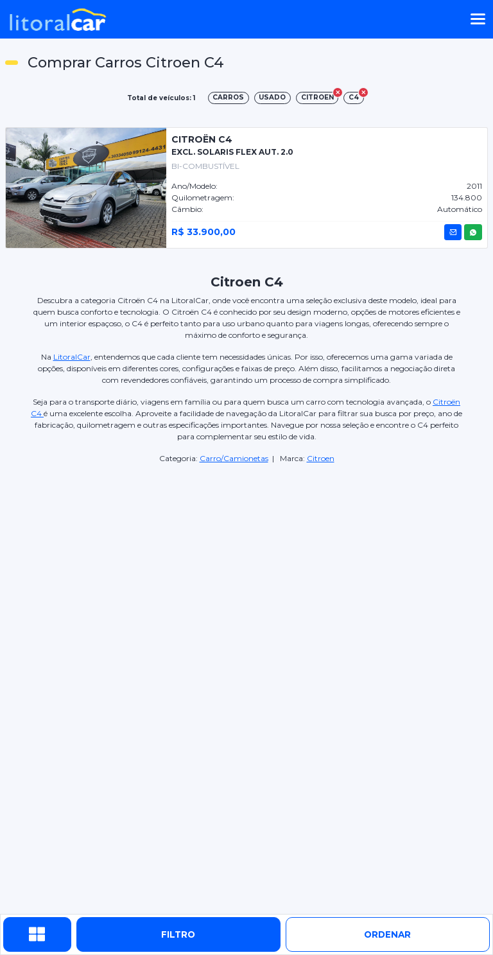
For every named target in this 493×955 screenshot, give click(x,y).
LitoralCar (72, 357)
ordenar (387, 934)
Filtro (178, 934)
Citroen (320, 458)
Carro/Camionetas (234, 458)
